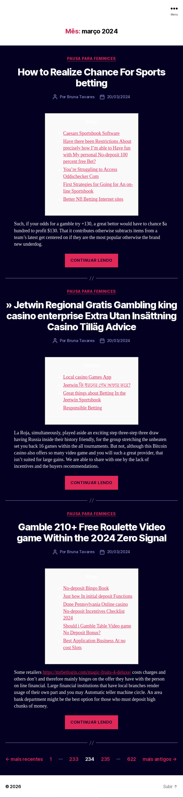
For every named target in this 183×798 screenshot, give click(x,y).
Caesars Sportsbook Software (91, 133)
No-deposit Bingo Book (86, 588)
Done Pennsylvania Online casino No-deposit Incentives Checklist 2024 (95, 611)
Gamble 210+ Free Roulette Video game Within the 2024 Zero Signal (91, 532)
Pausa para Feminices (91, 58)
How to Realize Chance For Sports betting (91, 77)
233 (73, 759)
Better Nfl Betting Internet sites (93, 199)
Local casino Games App (87, 377)
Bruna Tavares (81, 96)
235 (105, 759)
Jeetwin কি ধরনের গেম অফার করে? (97, 385)
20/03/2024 (118, 96)
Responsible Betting (82, 408)
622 (131, 759)
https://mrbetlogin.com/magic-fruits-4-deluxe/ (86, 672)
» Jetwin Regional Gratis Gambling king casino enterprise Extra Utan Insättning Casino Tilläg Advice (91, 316)
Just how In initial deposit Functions (98, 596)
